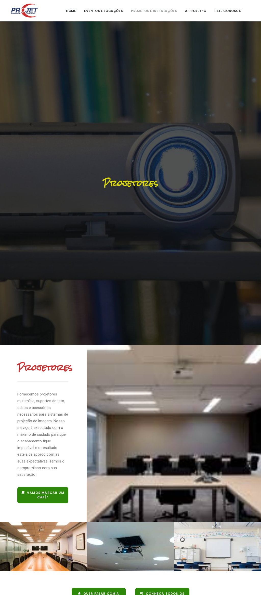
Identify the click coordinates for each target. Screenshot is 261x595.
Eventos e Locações (103, 11)
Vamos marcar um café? (43, 488)
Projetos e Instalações (154, 11)
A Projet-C (195, 11)
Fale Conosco (227, 11)
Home (71, 11)
